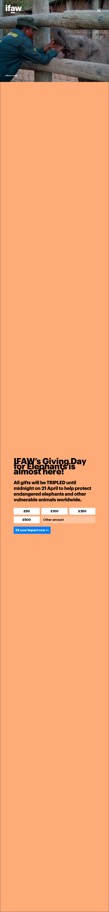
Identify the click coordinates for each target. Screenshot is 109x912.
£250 (82, 511)
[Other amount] (68, 519)
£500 (26, 519)
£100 (54, 511)
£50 (27, 511)
